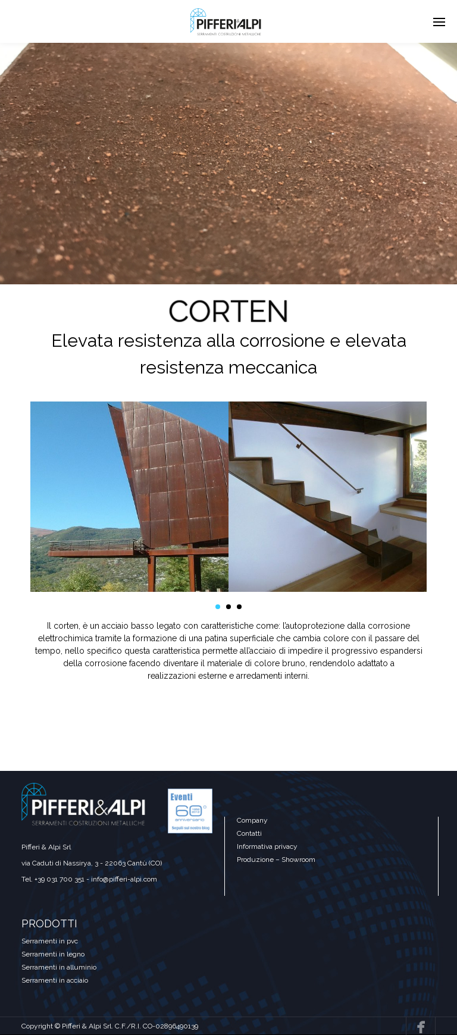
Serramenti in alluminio (58, 967)
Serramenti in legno (52, 954)
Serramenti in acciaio (54, 980)
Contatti (249, 833)
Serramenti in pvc (49, 941)
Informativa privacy (267, 846)
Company (252, 820)
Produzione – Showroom (276, 859)
